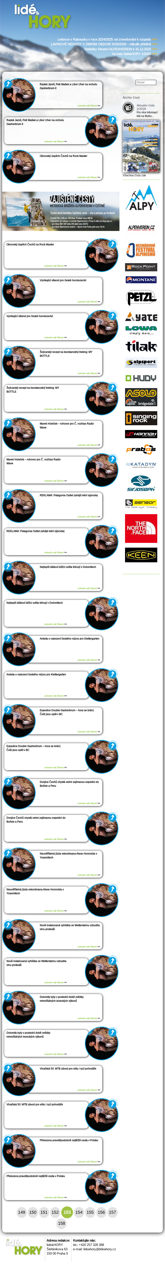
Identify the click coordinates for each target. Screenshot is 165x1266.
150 (32, 1212)
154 (78, 1212)
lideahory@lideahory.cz (99, 1249)
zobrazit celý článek (89, 105)
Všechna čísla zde (134, 175)
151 (43, 1212)
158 (61, 1223)
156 (101, 1212)
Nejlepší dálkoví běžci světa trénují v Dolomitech (68, 567)
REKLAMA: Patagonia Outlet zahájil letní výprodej (69, 495)
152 (55, 1212)
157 (112, 1212)
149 (21, 1212)
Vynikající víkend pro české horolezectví (63, 280)
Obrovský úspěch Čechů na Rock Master (63, 156)
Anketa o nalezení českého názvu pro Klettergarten (69, 638)
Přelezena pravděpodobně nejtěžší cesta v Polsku (69, 1140)
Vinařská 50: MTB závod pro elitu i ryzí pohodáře (68, 1068)
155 (90, 1212)
